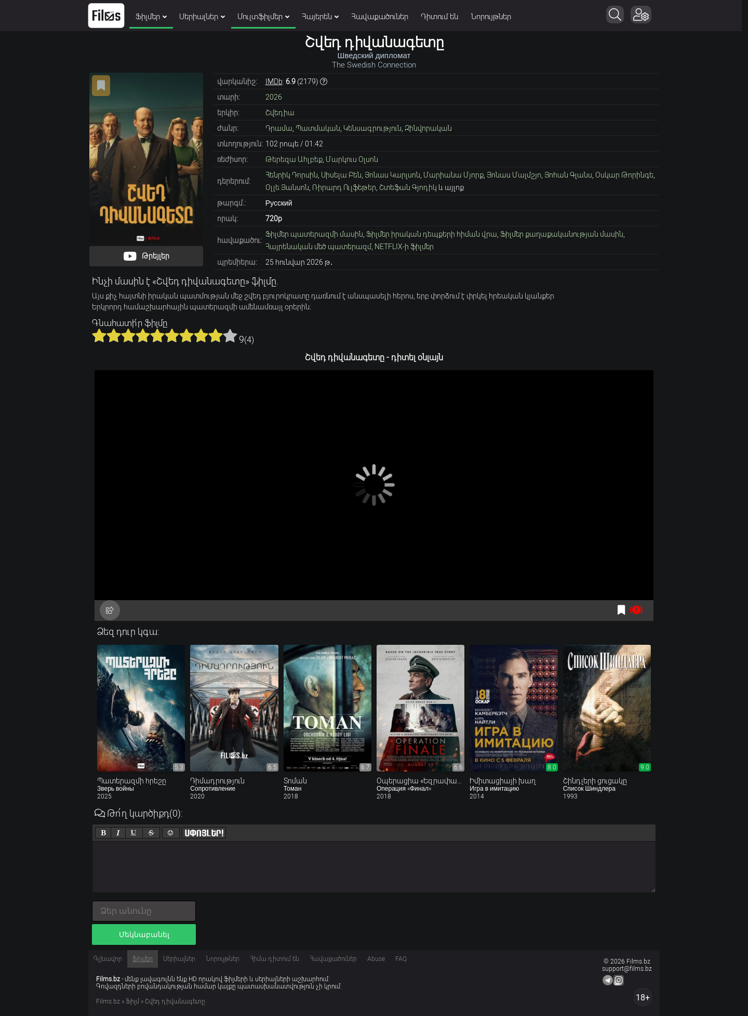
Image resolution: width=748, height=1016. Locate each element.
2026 (273, 97)
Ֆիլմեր (154, 16)
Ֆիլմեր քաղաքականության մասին (561, 234)
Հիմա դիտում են (274, 959)
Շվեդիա (280, 113)
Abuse (376, 959)
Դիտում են (442, 16)
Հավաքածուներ (382, 16)
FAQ (401, 959)
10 (230, 335)
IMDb (274, 81)
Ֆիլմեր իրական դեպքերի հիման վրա (431, 234)
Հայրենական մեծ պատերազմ (318, 246)
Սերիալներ (205, 16)
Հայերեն (323, 16)
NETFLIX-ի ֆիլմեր (404, 246)
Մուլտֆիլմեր (266, 16)
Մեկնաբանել (144, 934)
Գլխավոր (108, 959)
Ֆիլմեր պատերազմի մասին (314, 234)
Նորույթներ (494, 16)
